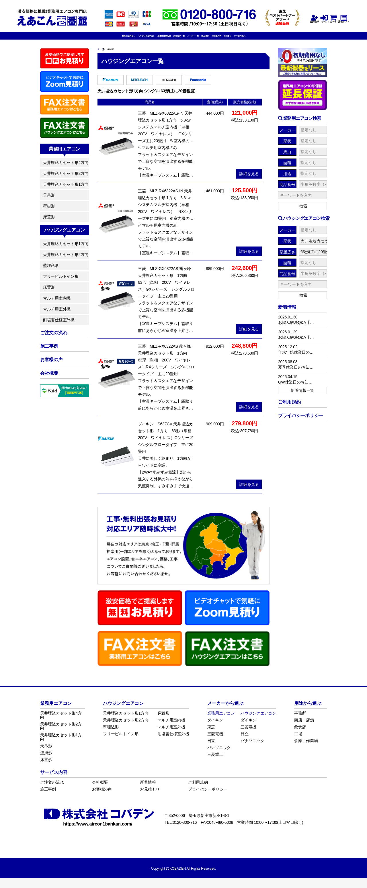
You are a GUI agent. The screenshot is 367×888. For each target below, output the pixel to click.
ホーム (103, 56)
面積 (287, 169)
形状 (287, 147)
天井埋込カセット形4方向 (65, 169)
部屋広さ (287, 258)
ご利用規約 (198, 792)
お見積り (272, 39)
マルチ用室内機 (57, 304)
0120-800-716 (185, 832)
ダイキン (215, 730)
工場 (298, 744)
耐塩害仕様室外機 (59, 326)
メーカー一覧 (203, 39)
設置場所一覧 (175, 39)
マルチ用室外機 (57, 315)
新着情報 (148, 792)
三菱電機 (215, 744)
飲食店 (300, 737)
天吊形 (49, 201)
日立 (211, 750)
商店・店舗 (304, 730)
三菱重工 (215, 764)
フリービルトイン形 (60, 282)
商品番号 (287, 191)
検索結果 (122, 56)
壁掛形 (49, 212)
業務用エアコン (73, 39)
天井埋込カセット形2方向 (65, 179)
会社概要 (100, 792)
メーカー (287, 136)
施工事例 (227, 39)
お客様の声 (250, 39)
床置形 (49, 223)
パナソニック (219, 757)
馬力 (287, 158)
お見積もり (150, 799)
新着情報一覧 (302, 396)
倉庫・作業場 (306, 750)
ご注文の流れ (296, 39)
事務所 (300, 723)
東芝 (211, 737)
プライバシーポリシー (207, 799)
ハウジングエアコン (108, 39)
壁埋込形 (51, 271)
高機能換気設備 (145, 39)
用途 (287, 180)
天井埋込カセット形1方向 (65, 190)
